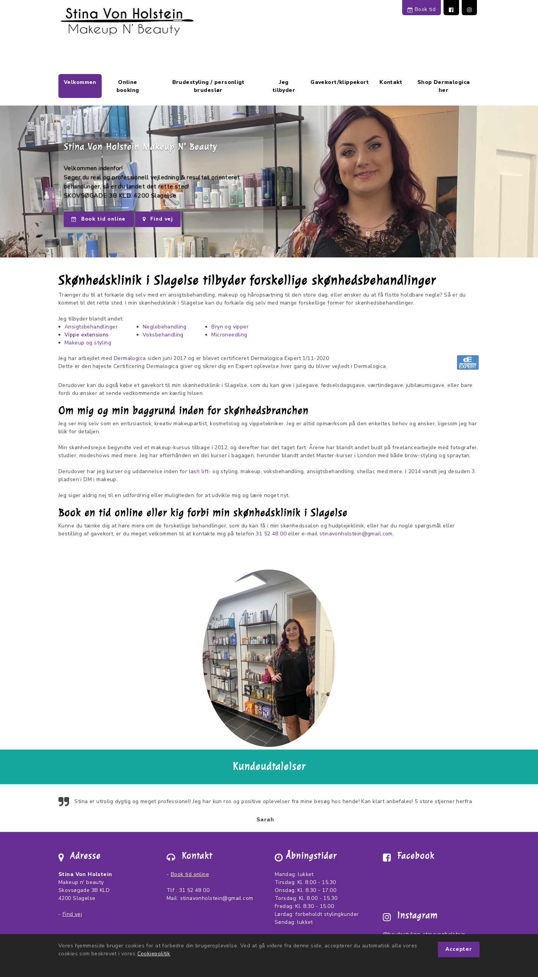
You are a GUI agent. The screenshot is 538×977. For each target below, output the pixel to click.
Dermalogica (130, 358)
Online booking (127, 86)
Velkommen (80, 82)
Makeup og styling (87, 342)
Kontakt (390, 82)
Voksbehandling (163, 334)
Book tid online (98, 219)
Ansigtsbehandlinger (91, 326)
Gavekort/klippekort (339, 82)
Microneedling (229, 334)
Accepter (458, 949)
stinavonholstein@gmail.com (356, 533)
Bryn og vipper (230, 326)
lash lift (199, 471)
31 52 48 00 (271, 533)
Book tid (421, 9)
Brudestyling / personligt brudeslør (208, 86)
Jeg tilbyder (284, 86)
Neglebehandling (164, 326)
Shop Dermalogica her (443, 86)
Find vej (158, 219)
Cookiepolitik (153, 953)
